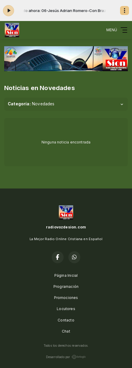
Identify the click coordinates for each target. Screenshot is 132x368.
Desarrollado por (66, 357)
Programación (66, 286)
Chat (66, 331)
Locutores (66, 308)
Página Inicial (66, 275)
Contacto (66, 320)
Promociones (66, 297)
